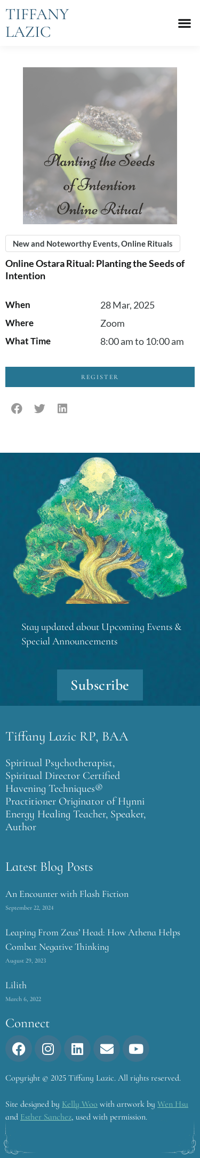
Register (100, 377)
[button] (184, 23)
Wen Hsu (172, 1104)
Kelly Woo (80, 1104)
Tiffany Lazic (37, 23)
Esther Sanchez (45, 1117)
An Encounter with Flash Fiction (67, 894)
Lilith (16, 985)
